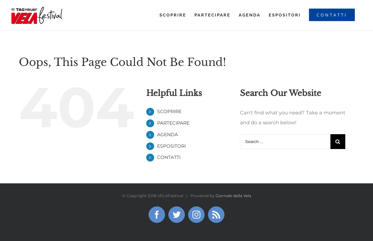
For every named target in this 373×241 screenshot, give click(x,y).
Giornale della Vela (233, 195)
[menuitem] (172, 15)
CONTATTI (169, 157)
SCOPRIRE (169, 111)
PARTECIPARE (173, 123)
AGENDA (167, 134)
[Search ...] (285, 141)
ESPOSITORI (171, 146)
